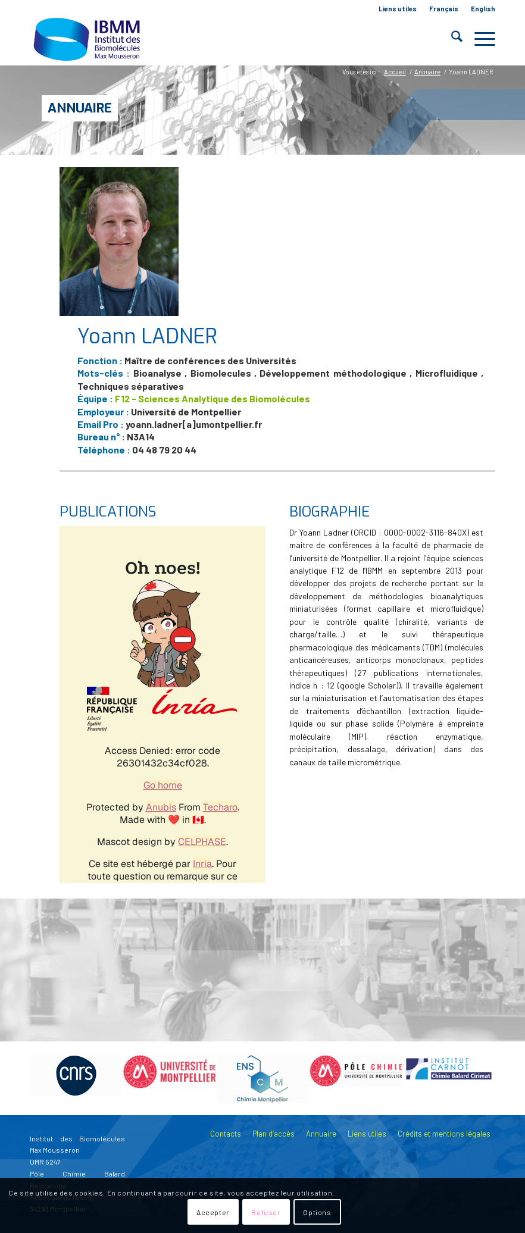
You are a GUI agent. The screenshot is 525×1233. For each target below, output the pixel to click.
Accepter (213, 1212)
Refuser (265, 1212)
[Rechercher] (450, 38)
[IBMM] (88, 38)
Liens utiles (398, 8)
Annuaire (80, 108)
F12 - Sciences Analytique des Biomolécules (212, 398)
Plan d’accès (273, 1133)
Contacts (225, 1133)
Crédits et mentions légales (444, 1133)
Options (317, 1212)
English (483, 8)
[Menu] (478, 38)
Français (443, 8)
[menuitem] (398, 9)
